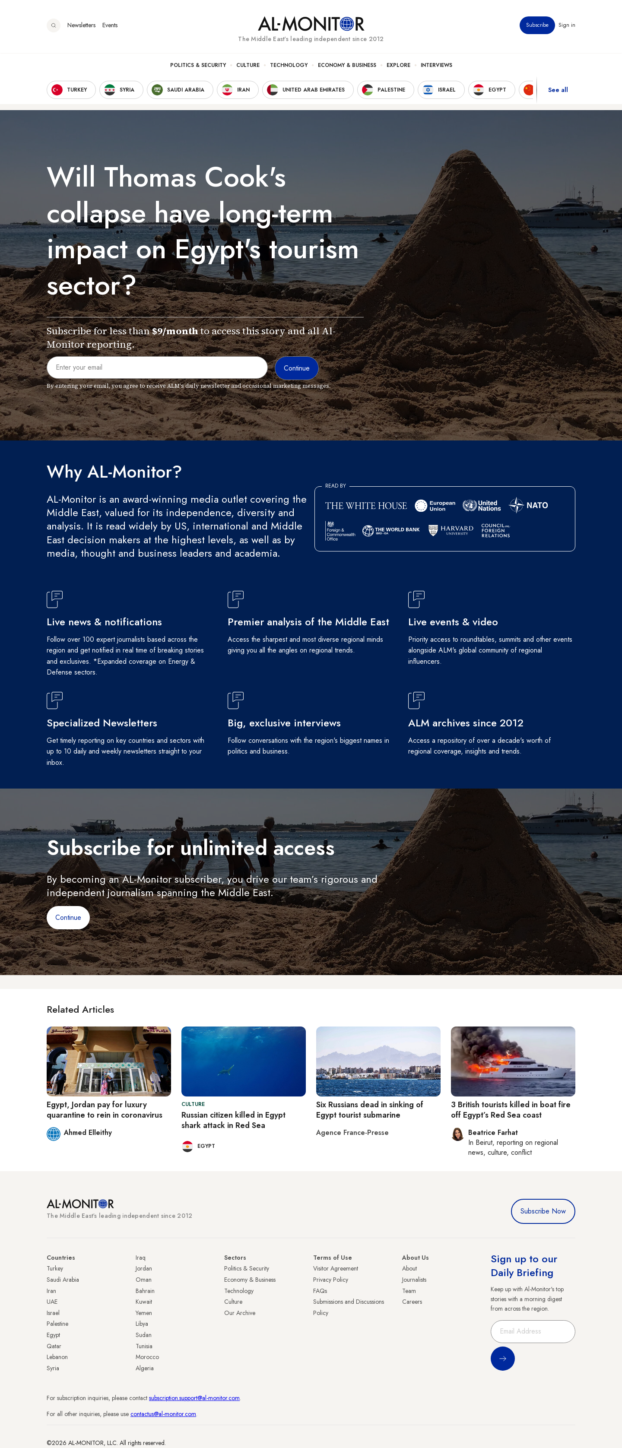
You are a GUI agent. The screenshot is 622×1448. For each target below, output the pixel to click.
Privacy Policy (330, 1279)
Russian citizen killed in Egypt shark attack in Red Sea (233, 1120)
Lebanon (57, 1357)
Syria (53, 1368)
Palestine (57, 1323)
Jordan (144, 1268)
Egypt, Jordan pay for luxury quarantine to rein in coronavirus (104, 1109)
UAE (52, 1301)
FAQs (320, 1290)
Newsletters (81, 25)
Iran (51, 1290)
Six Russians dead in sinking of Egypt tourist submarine (369, 1109)
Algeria (145, 1368)
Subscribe (537, 25)
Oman (144, 1279)
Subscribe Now (543, 1211)
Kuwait (144, 1301)
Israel (53, 1313)
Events (109, 25)
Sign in (567, 25)
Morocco (147, 1357)
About (409, 1268)
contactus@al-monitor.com (163, 1414)
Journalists (414, 1279)
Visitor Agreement (335, 1268)
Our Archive (239, 1313)
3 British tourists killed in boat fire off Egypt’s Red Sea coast (511, 1109)
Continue (68, 917)
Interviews (436, 65)
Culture (248, 65)
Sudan (144, 1335)
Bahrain (145, 1290)
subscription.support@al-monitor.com (194, 1398)
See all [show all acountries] (558, 90)
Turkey (55, 1268)
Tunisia (144, 1346)
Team (409, 1290)
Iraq (141, 1257)
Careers (412, 1301)
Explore (398, 65)
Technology (289, 65)
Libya (142, 1323)
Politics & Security (198, 65)
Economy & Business (347, 65)
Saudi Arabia (63, 1279)
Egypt (53, 1335)
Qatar (54, 1346)
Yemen (144, 1313)
